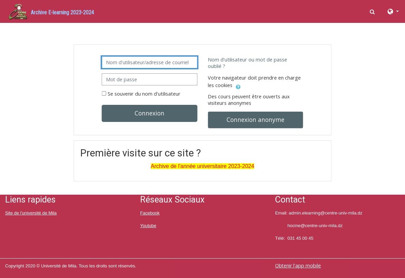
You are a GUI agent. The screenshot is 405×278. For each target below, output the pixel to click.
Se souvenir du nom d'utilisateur (144, 94)
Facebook (150, 213)
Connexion (149, 113)
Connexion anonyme (255, 119)
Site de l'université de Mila (31, 213)
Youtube (148, 225)
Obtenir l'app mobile (298, 265)
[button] (373, 11)
